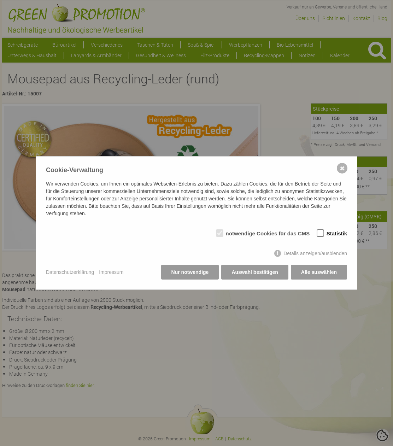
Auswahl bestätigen (254, 272)
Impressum (111, 272)
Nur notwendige (190, 272)
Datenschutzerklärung (70, 272)
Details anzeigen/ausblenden (315, 253)
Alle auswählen (319, 272)
